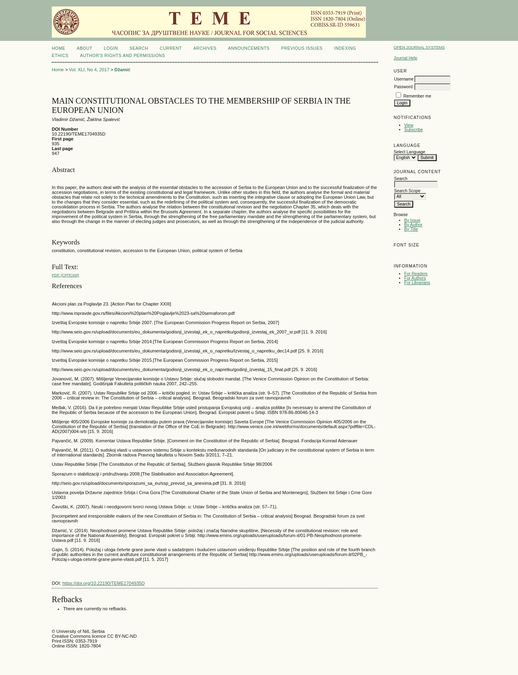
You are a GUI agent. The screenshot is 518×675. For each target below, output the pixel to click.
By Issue (412, 220)
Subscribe (413, 129)
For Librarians (417, 282)
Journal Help (405, 58)
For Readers (416, 274)
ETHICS (60, 55)
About (84, 48)
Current (171, 48)
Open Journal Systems (419, 47)
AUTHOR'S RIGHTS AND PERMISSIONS (122, 55)
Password (403, 87)
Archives (205, 48)
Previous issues (302, 48)
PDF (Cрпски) (65, 275)
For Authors (415, 278)
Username (404, 79)
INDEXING (345, 48)
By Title (411, 229)
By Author (413, 225)
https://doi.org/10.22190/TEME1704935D (103, 583)
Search (139, 48)
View (408, 125)
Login (111, 48)
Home (58, 48)
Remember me (417, 96)
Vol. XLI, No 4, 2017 (89, 69)
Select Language (409, 152)
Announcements (249, 48)
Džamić (122, 69)
